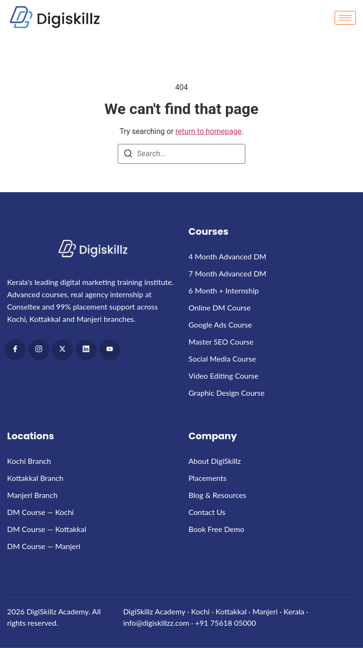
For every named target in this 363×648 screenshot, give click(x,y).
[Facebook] (15, 349)
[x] (62, 349)
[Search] (128, 155)
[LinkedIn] (86, 349)
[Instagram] (38, 349)
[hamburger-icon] (345, 18)
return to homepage (208, 131)
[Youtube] (109, 349)
